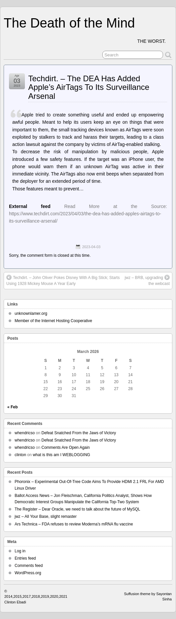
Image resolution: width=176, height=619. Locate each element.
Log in (20, 551)
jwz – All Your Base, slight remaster (46, 516)
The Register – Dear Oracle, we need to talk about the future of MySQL (77, 509)
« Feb (12, 407)
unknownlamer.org (31, 313)
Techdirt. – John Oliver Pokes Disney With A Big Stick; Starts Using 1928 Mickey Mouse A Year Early (63, 280)
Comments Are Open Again (66, 447)
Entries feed (25, 558)
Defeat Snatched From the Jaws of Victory (79, 433)
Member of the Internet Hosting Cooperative (53, 320)
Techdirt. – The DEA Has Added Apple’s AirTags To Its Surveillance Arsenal (88, 87)
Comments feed (29, 565)
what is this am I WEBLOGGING (61, 454)
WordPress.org (28, 573)
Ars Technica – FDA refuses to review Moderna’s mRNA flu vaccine (74, 524)
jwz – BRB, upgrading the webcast (147, 280)
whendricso (25, 433)
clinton (20, 454)
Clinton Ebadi (15, 602)
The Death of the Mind (69, 23)
